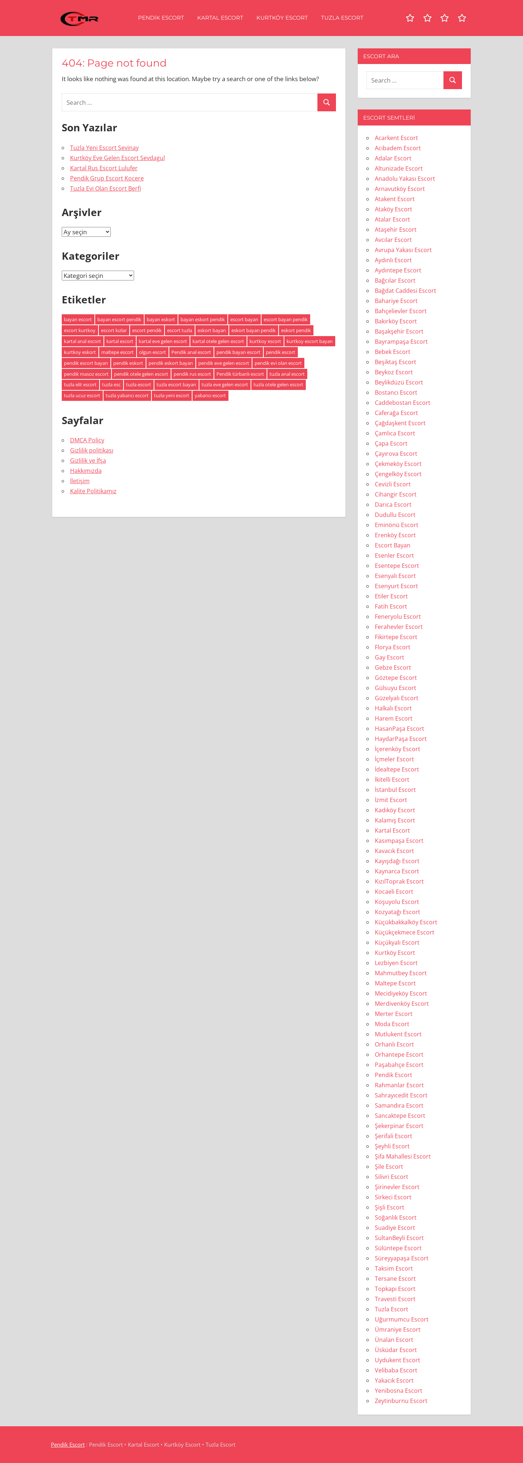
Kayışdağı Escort (397, 861)
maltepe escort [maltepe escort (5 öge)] (117, 352)
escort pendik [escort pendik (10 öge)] (147, 330)
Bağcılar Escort (395, 280)
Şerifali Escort (393, 1136)
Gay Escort (389, 657)
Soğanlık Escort (396, 1217)
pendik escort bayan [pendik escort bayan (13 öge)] (86, 363)
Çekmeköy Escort (398, 464)
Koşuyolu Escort (397, 902)
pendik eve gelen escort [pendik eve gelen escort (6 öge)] (223, 363)
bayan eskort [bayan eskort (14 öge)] (161, 319)
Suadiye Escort (395, 1228)
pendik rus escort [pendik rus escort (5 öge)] (192, 374)
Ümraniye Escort (398, 1330)
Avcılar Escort (393, 240)
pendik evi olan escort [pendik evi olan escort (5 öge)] (278, 363)
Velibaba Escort (396, 1370)
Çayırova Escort (396, 454)
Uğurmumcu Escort (402, 1319)
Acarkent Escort (396, 138)
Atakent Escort (395, 199)
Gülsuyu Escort (395, 688)
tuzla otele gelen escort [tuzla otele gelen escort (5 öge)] (278, 384)
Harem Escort (394, 718)
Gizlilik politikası (91, 450)
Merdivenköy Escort (402, 1004)
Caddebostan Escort (402, 403)
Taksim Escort (394, 1268)
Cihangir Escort (396, 494)
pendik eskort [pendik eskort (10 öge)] (128, 363)
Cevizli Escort (393, 484)
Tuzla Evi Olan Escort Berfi (105, 188)
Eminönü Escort (396, 525)
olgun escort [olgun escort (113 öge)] (152, 352)
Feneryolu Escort (398, 617)
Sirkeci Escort (393, 1197)
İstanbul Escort (395, 790)
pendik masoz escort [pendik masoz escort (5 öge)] (86, 374)
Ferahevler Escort (399, 627)
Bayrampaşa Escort (401, 342)
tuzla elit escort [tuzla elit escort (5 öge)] (80, 384)
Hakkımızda (86, 471)
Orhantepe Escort (399, 1055)
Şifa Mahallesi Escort (403, 1156)
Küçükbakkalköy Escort (406, 922)
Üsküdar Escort (396, 1350)
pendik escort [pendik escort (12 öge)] (280, 352)
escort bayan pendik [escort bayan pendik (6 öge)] (286, 319)
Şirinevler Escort (397, 1187)
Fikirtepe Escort (396, 637)
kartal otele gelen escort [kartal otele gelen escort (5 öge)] (218, 341)
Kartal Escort (220, 17)
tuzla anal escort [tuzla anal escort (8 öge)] (287, 374)
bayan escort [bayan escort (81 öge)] (78, 319)
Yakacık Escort (394, 1380)
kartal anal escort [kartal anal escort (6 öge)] (82, 341)
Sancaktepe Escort (400, 1116)
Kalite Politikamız (93, 491)
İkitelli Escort (392, 780)
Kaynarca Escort (397, 871)
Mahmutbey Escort (401, 973)
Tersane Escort (395, 1279)
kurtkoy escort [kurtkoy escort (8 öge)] (265, 341)
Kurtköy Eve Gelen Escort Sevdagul (117, 158)
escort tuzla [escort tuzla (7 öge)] (179, 330)
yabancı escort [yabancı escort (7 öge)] (210, 395)
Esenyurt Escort (396, 586)
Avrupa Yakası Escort (403, 250)
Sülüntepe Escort (398, 1248)
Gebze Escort (393, 667)
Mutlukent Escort (398, 1034)
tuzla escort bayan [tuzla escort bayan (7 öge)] (176, 384)
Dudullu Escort (395, 515)
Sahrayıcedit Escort (401, 1095)
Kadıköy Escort (395, 810)
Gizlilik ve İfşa (88, 461)
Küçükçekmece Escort (404, 932)
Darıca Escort (393, 505)
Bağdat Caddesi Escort (405, 291)
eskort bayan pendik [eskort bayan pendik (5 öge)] (253, 330)
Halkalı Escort (393, 708)
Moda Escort (392, 1024)
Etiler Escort (391, 596)
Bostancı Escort (396, 392)
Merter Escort (394, 1014)
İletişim (80, 481)
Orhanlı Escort (394, 1044)
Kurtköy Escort (282, 17)
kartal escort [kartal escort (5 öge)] (119, 341)
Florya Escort (392, 647)
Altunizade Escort (399, 168)
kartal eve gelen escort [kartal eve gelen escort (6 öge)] (163, 341)
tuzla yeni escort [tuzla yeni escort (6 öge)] (171, 395)
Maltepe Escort (395, 983)
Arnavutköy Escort (400, 189)
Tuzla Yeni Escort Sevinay (104, 148)
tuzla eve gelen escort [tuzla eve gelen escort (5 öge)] (225, 384)
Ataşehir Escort (396, 230)
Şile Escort (389, 1167)
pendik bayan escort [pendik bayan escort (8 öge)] (238, 352)
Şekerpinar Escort (399, 1126)
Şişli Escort (389, 1207)
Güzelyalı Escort (396, 698)
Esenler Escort (394, 555)
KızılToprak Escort (399, 881)
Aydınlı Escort (393, 260)
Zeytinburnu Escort (401, 1401)
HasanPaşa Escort (399, 729)
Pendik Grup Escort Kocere (107, 178)
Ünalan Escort (394, 1340)
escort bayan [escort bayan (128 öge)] (244, 319)
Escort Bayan (392, 545)
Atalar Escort (392, 219)
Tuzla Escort (342, 17)
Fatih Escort (391, 606)
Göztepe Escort (396, 678)
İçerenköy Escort (397, 749)
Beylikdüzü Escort (399, 382)
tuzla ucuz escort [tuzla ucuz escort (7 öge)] (82, 395)
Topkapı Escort (395, 1289)
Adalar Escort (393, 158)
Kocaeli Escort (394, 892)
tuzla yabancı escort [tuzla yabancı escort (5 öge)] (127, 395)
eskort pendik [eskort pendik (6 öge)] (296, 330)
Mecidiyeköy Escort (401, 993)
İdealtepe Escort (397, 769)
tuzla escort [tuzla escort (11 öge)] (138, 384)
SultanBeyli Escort (399, 1238)
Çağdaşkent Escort (400, 423)
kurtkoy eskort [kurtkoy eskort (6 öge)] (80, 352)
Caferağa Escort (396, 413)
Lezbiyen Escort (396, 963)
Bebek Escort (392, 352)
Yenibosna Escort (398, 1391)
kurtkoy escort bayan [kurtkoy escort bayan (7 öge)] (310, 341)
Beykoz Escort (394, 372)
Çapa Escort (391, 443)
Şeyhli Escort (392, 1146)
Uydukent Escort (397, 1360)
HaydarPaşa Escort (401, 739)
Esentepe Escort (397, 566)
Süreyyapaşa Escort (402, 1258)
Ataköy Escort (393, 209)
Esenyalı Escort (395, 576)
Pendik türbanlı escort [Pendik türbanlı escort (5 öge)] (240, 374)
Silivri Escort (391, 1177)
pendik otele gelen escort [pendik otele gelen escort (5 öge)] (141, 374)
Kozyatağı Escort (397, 912)
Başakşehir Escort (399, 331)
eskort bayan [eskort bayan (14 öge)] (212, 330)
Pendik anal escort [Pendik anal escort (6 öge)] (191, 352)
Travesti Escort (395, 1299)
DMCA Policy (87, 440)
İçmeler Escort (394, 759)
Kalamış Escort (395, 820)
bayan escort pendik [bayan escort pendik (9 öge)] (119, 319)
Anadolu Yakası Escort (405, 179)
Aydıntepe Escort (398, 270)
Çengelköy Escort (398, 474)
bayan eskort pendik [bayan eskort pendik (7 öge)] (203, 319)
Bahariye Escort (396, 301)
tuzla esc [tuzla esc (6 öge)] (111, 384)
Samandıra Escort (399, 1105)
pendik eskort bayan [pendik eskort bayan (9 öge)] (171, 363)
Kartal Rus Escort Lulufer (104, 168)
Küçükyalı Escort (397, 942)
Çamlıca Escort (395, 433)
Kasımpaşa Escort (399, 841)
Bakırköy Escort (396, 321)
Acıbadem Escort (398, 148)
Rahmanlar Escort (399, 1085)
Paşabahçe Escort (399, 1065)
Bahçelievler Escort (401, 311)
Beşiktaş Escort (395, 362)
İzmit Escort (391, 800)
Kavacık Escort (394, 851)
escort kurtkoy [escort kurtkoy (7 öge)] (80, 330)
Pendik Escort (161, 17)
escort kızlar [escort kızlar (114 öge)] (114, 330)
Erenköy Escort (395, 535)
